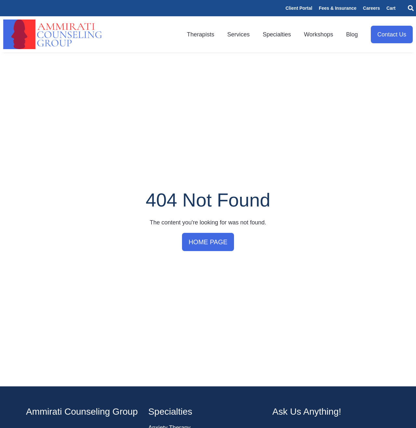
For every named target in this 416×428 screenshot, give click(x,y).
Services (238, 34)
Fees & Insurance (338, 8)
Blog (352, 34)
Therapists (200, 34)
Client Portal (298, 8)
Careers (371, 8)
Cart (391, 8)
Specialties (277, 34)
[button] (410, 8)
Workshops (318, 34)
